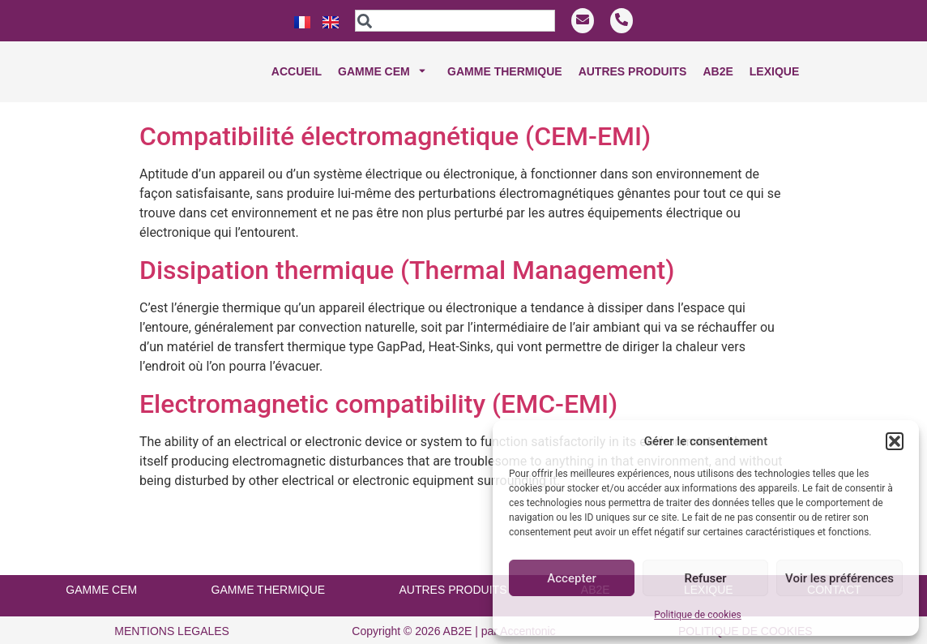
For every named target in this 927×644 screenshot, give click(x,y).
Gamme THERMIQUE (504, 71)
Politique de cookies (697, 614)
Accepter (571, 578)
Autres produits (633, 71)
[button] (894, 441)
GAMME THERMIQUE (268, 577)
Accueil (296, 71)
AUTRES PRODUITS (452, 577)
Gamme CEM (384, 72)
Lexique (774, 71)
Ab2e (718, 71)
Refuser (705, 578)
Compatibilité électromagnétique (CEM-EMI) (395, 124)
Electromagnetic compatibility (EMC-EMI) (378, 391)
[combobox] (455, 21)
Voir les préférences (839, 578)
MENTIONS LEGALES (171, 618)
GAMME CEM (101, 577)
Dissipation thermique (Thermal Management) (406, 258)
